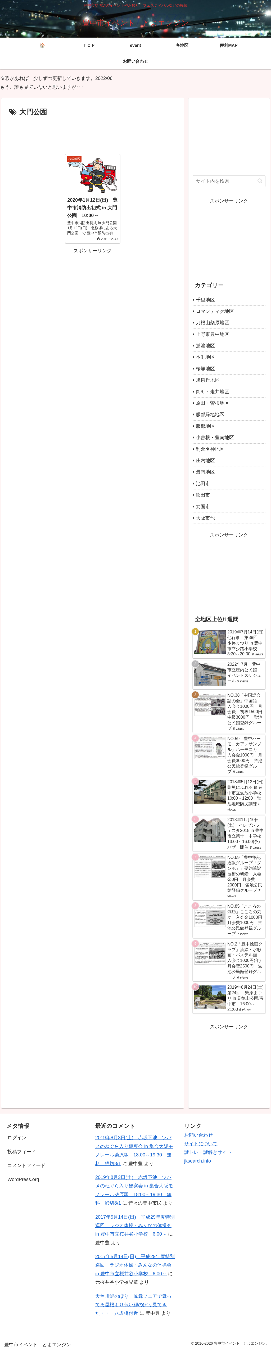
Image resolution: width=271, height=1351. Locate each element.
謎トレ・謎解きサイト (208, 1152)
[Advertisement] (92, 134)
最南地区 (205, 472)
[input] (229, 181)
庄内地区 (205, 460)
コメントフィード (26, 1165)
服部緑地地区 (210, 414)
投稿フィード (21, 1151)
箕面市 (203, 506)
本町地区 (205, 357)
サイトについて (201, 1143)
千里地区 (205, 300)
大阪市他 (205, 518)
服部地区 (205, 426)
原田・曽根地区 (212, 403)
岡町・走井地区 (212, 391)
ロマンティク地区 (215, 311)
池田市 (203, 483)
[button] (260, 181)
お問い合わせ (198, 1135)
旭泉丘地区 (208, 380)
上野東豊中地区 (212, 334)
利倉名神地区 (210, 449)
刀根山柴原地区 (212, 322)
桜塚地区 (205, 368)
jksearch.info (197, 1161)
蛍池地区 (205, 345)
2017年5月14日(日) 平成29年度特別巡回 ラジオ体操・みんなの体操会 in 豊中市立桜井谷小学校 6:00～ (135, 1225)
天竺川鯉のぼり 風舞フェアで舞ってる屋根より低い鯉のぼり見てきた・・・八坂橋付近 (133, 1305)
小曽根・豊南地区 (215, 437)
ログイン (16, 1137)
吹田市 (203, 495)
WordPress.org (23, 1179)
